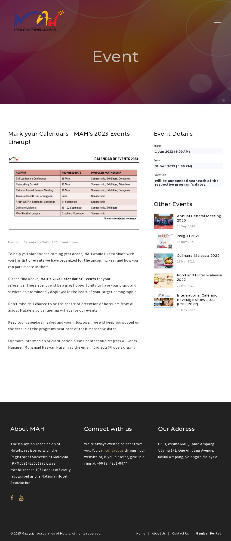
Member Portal (208, 533)
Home (140, 533)
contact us (114, 450)
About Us (159, 533)
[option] (74, 199)
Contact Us (180, 533)
